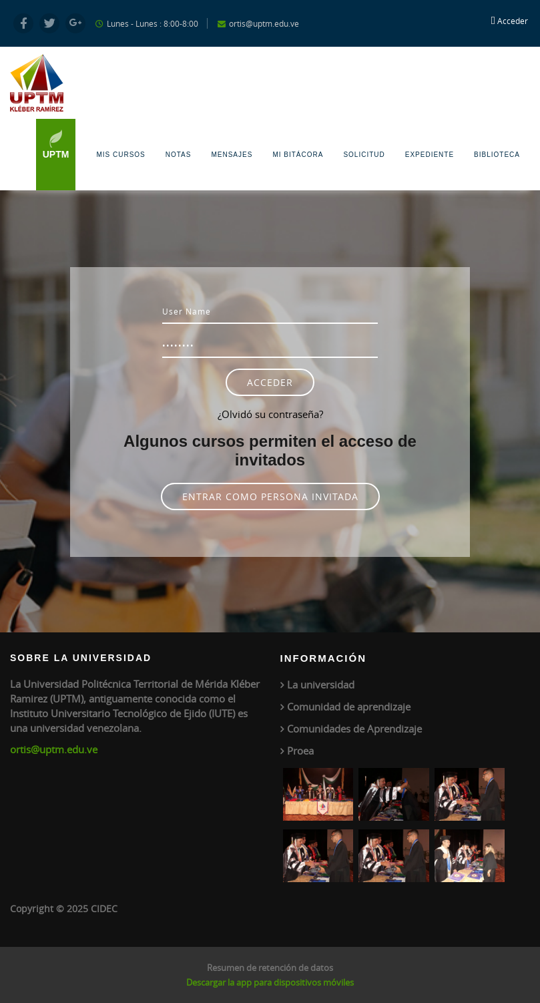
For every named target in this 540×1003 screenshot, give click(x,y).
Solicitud (363, 154)
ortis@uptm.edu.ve (53, 749)
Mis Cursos (120, 154)
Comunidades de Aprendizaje (354, 728)
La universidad (320, 684)
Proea (300, 750)
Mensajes (231, 154)
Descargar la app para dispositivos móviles (270, 982)
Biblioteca (497, 154)
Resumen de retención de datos (270, 968)
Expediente (429, 154)
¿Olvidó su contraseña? (270, 414)
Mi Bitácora (297, 154)
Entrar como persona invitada (270, 496)
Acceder (512, 20)
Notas (179, 154)
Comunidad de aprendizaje (349, 706)
